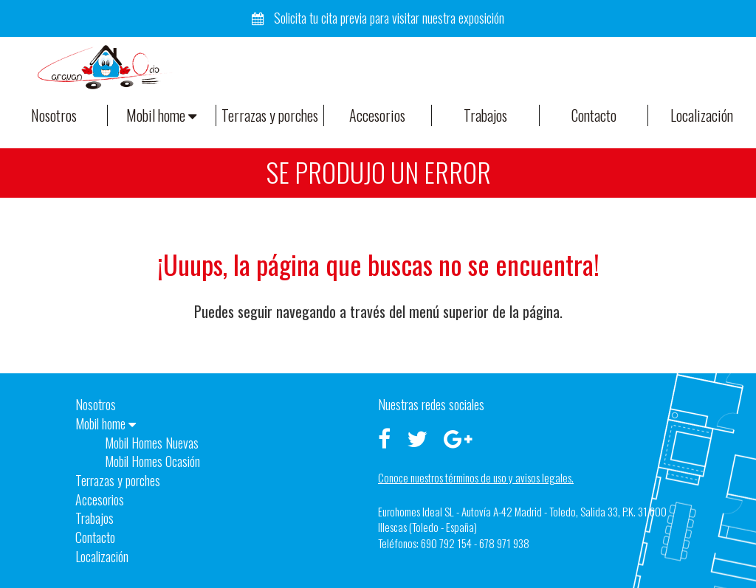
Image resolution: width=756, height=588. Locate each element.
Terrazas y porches (269, 115)
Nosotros (54, 115)
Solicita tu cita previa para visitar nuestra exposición (378, 17)
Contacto (593, 115)
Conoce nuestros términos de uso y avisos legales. (476, 477)
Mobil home (161, 115)
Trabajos (485, 115)
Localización (701, 115)
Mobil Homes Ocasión (152, 461)
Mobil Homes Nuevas (152, 442)
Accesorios (377, 115)
